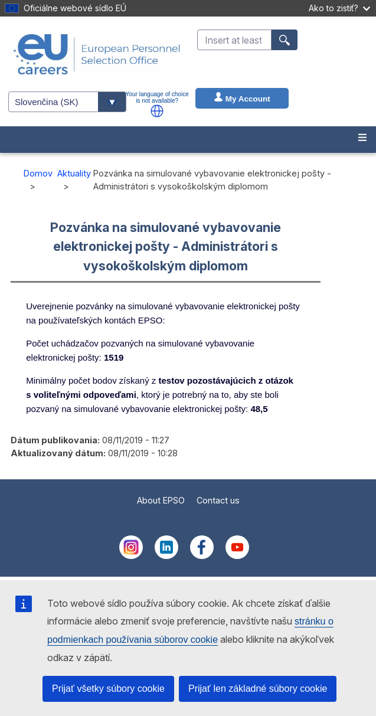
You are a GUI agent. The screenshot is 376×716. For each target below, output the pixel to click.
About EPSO (161, 500)
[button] (157, 111)
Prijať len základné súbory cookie (257, 689)
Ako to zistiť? (339, 8)
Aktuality (74, 173)
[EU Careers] (96, 54)
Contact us (218, 500)
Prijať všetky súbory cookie (108, 689)
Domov (38, 173)
